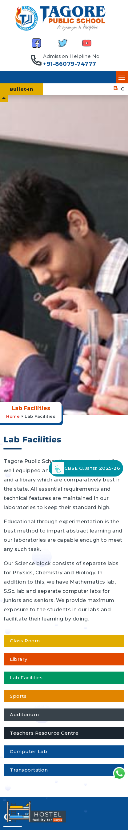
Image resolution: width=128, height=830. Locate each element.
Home (13, 416)
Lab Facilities (40, 416)
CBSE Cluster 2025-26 (86, 468)
